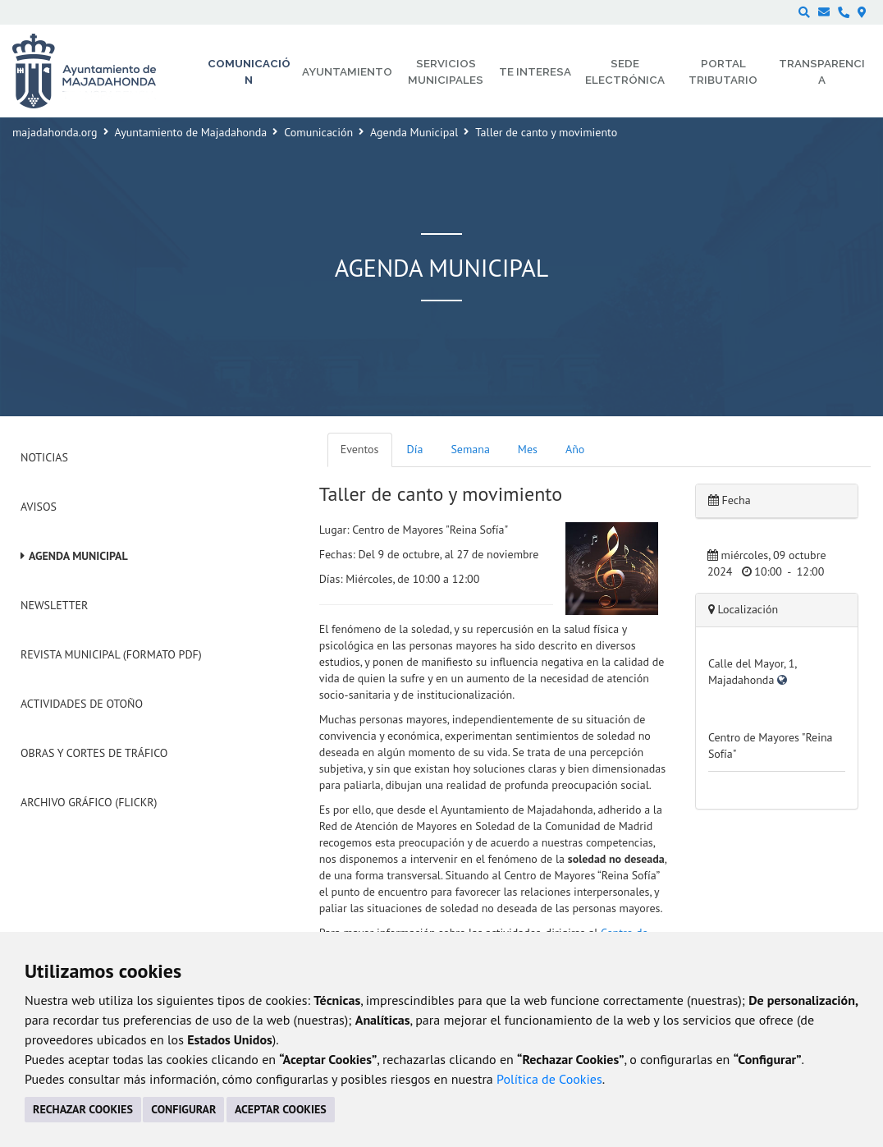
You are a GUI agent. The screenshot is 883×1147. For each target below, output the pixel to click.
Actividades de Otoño (82, 703)
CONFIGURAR (183, 1109)
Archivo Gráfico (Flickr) (89, 802)
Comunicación (318, 132)
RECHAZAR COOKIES (83, 1109)
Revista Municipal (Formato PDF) (111, 654)
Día (415, 449)
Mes (528, 449)
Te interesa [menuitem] (535, 71)
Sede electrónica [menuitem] (625, 71)
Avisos (39, 506)
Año (574, 449)
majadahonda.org (55, 132)
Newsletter (54, 605)
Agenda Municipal (414, 132)
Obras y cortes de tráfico (94, 753)
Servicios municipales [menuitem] (445, 71)
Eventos (360, 449)
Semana (470, 449)
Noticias (44, 457)
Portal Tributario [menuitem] (723, 71)
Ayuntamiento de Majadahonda (191, 132)
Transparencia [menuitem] (822, 71)
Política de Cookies (549, 1079)
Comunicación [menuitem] (249, 71)
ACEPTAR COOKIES (281, 1109)
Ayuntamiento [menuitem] (347, 71)
